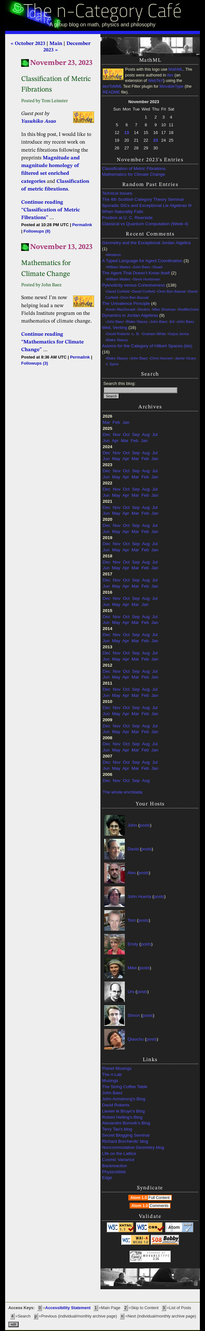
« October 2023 (28, 43)
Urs (131, 991)
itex (170, 75)
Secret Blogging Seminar (126, 1135)
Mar (106, 422)
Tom (132, 920)
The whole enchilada (122, 792)
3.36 (156, 1259)
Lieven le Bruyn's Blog (123, 1111)
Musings (110, 1080)
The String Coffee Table (124, 1086)
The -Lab (112, 1074)
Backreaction (114, 1165)
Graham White (154, 334)
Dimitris (144, 309)
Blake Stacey (137, 322)
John (132, 824)
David (133, 848)
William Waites (119, 267)
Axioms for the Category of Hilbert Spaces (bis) (147, 345)
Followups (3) (34, 363)
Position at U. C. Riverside (127, 217)
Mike (132, 967)
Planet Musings (117, 1068)
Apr (115, 440)
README (111, 92)
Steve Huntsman (146, 279)
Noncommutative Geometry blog (133, 1147)
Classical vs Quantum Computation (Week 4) (145, 223)
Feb (116, 422)
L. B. (136, 334)
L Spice (113, 364)
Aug (145, 434)
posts (145, 824)
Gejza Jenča (178, 334)
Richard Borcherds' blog (125, 1141)
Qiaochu (136, 1038)
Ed (172, 322)
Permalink (82, 224)
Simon (134, 1015)
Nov (117, 434)
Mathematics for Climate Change (133, 174)
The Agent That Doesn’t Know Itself (136, 273)
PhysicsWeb (114, 1171)
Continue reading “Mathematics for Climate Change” (52, 342)
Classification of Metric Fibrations (134, 168)
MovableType (171, 86)
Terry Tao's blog (117, 1129)
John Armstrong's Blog (123, 1098)
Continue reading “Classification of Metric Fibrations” (50, 210)
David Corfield (118, 291)
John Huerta (139, 896)
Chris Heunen (161, 358)
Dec (106, 434)
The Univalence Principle (126, 303)
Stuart (158, 267)
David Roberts (118, 334)
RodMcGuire (188, 309)
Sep (136, 434)
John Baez (141, 267)
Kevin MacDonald (121, 309)
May (116, 458)
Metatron (114, 255)
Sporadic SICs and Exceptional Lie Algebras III (147, 205)
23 (155, 140)
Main (55, 43)
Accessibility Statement (67, 1308)
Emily (133, 943)
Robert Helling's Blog (122, 1117)
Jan (126, 422)
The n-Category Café (102, 12)
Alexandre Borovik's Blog (126, 1123)
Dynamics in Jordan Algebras (130, 315)
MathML (175, 69)
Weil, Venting (114, 327)
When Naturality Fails (122, 211)
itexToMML (112, 86)
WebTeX (155, 80)
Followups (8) (36, 231)
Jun (106, 440)
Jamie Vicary (185, 358)
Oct (126, 434)
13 (126, 132)
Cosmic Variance (118, 1159)
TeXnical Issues (117, 193)
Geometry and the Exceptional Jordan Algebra (146, 242)
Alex (131, 872)
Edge (107, 1177)
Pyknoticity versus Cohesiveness (133, 285)
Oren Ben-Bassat (172, 291)
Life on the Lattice (119, 1153)
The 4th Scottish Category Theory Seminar (143, 199)
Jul (155, 434)
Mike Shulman (164, 309)
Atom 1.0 (150, 1197)
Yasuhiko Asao (38, 121)
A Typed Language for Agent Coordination (142, 260)
